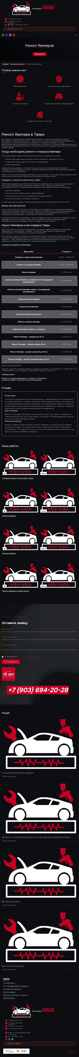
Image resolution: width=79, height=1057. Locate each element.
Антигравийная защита (15, 986)
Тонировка (9, 983)
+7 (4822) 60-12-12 (13, 19)
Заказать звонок (13, 1043)
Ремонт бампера (9, 516)
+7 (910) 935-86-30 (9, 776)
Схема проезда (12, 1034)
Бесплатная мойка (10, 902)
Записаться (39, 54)
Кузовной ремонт (12, 989)
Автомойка (9, 998)
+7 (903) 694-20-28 (19, 24)
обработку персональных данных (31, 657)
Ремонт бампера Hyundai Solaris (15, 591)
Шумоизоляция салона (15, 995)
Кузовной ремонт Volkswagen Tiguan (17, 478)
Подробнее (71, 776)
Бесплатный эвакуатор (13, 966)
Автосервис (9, 992)
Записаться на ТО (13, 29)
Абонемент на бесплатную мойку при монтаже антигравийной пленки (36, 837)
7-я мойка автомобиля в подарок (17, 773)
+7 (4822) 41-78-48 (16, 22)
